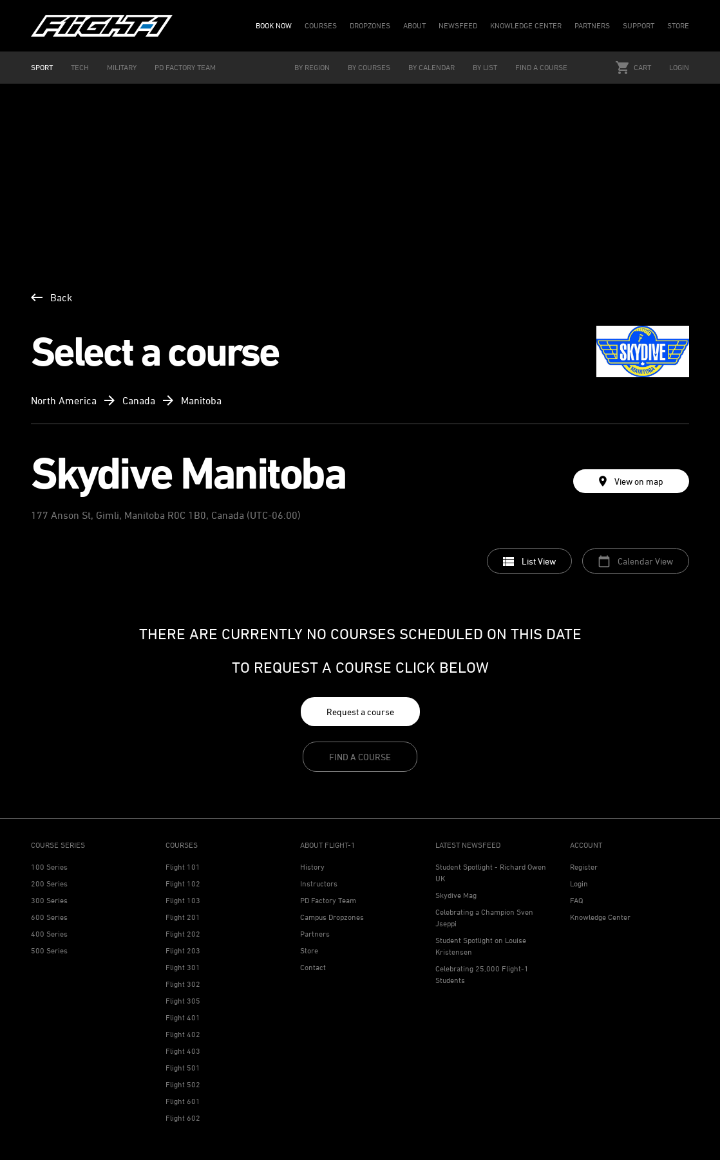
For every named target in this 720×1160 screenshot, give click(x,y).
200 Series (49, 883)
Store (309, 950)
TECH (80, 67)
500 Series (49, 950)
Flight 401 (183, 1017)
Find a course (360, 756)
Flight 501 (183, 1067)
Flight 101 (183, 867)
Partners (315, 934)
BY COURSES (369, 67)
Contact (313, 967)
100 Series (49, 867)
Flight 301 (183, 967)
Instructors (318, 883)
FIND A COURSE (541, 67)
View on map (631, 481)
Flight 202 (183, 934)
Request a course (360, 711)
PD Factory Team (328, 900)
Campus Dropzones (332, 917)
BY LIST (485, 67)
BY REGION (312, 67)
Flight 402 (183, 1034)
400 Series (49, 934)
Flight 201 (183, 917)
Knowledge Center (600, 917)
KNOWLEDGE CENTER (526, 25)
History (312, 867)
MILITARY (122, 67)
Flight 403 (183, 1051)
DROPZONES (370, 25)
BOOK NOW (274, 25)
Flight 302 (183, 984)
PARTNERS (592, 25)
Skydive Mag (456, 895)
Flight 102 (183, 883)
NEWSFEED (458, 25)
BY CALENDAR (431, 67)
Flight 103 (183, 900)
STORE (678, 25)
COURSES (321, 25)
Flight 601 (183, 1101)
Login (679, 67)
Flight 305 (183, 1001)
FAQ (576, 900)
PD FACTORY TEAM (185, 67)
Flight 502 (183, 1084)
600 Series (49, 917)
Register (584, 867)
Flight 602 (183, 1118)
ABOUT (414, 25)
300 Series (49, 900)
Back (51, 297)
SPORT (42, 67)
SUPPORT (638, 25)
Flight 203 (183, 950)
